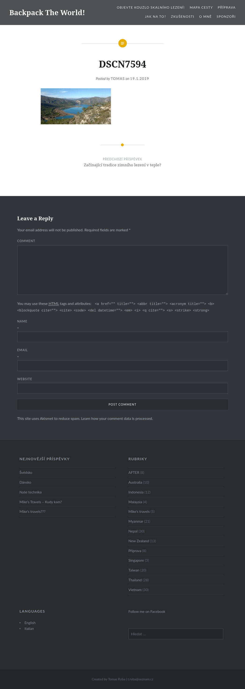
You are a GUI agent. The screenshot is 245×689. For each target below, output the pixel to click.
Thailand (135, 580)
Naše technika (30, 492)
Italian (29, 628)
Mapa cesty (201, 7)
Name (22, 321)
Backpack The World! (47, 12)
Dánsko (25, 482)
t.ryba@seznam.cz (141, 679)
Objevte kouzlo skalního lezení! (151, 7)
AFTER (133, 472)
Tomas (118, 78)
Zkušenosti (182, 16)
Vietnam (135, 590)
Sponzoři (226, 16)
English (30, 623)
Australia (135, 482)
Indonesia (135, 492)
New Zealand (138, 541)
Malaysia (135, 502)
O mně (205, 16)
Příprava (227, 7)
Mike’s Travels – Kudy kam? (40, 502)
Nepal (133, 531)
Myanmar (135, 521)
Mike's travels (139, 511)
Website (24, 379)
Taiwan (133, 570)
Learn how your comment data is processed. (117, 418)
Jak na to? (155, 16)
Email (22, 350)
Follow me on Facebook (146, 611)
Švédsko (25, 472)
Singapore (136, 560)
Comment (26, 241)
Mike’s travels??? (32, 511)
